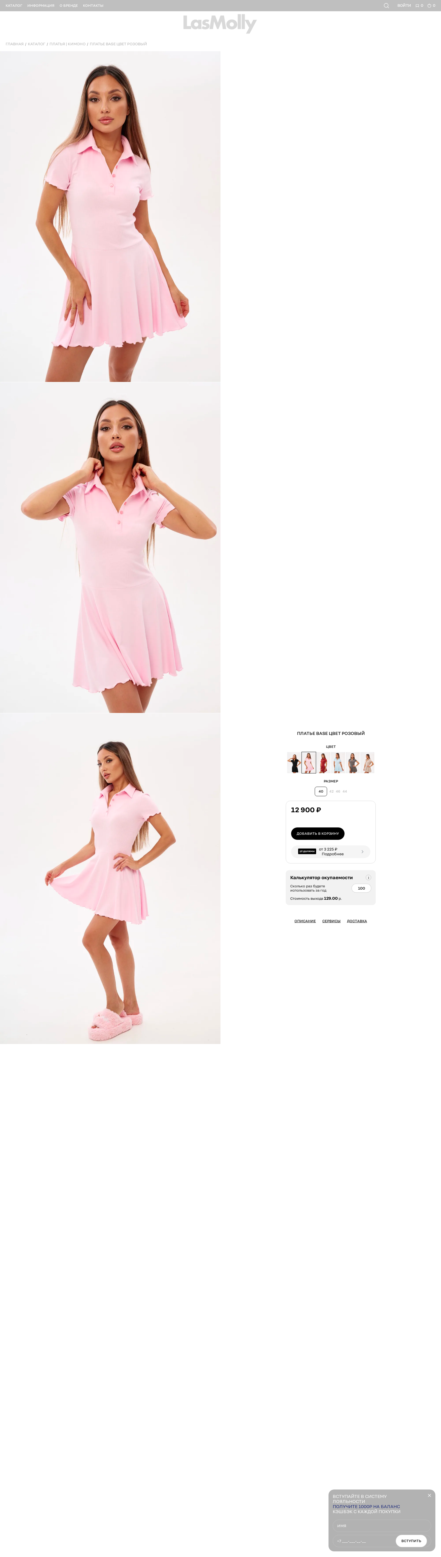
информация (41, 5)
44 (345, 791)
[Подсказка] (368, 877)
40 (321, 791)
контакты (93, 5)
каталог (14, 5)
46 (338, 791)
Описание (305, 921)
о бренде (69, 5)
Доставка (357, 921)
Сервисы (331, 921)
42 (331, 791)
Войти (404, 5)
